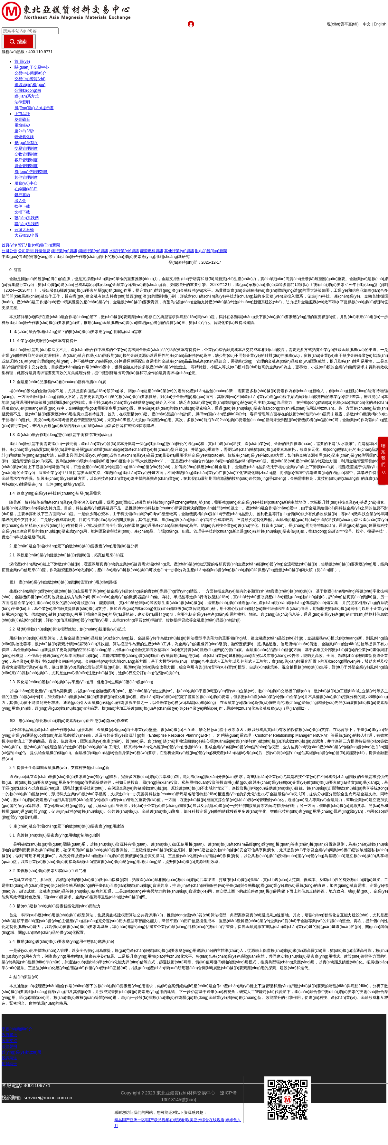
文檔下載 (22, 212)
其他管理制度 (26, 177)
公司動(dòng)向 (27, 90)
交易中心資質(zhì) (29, 79)
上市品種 (22, 113)
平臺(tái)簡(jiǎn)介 (17, 1029)
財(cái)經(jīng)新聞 (44, 245)
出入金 (20, 200)
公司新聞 (26, 251)
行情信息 (42, 251)
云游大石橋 (24, 229)
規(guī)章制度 (26, 142)
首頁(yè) (9, 245)
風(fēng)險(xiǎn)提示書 (34, 108)
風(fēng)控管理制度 (31, 171)
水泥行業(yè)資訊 (124, 251)
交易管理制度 (26, 148)
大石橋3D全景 (26, 235)
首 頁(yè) (22, 61)
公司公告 (9, 251)
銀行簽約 (22, 195)
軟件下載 (22, 206)
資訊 (22, 245)
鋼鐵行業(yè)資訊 (93, 251)
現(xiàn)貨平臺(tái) (344, 24)
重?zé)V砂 (24, 131)
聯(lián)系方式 (26, 96)
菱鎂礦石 (22, 119)
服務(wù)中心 (25, 183)
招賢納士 (9, 1064)
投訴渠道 (9, 1058)
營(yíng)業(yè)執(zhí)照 (21, 1052)
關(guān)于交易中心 (31, 67)
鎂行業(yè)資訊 (64, 251)
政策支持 (9, 1040)
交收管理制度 (26, 154)
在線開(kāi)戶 (25, 189)
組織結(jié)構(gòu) (29, 84)
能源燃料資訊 (151, 251)
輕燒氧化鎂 (24, 137)
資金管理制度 (26, 166)
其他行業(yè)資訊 (179, 251)
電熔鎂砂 (22, 125)
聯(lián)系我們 (26, 218)
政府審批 (9, 1035)
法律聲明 (22, 102)
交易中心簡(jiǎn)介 (30, 73)
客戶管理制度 (26, 160)
